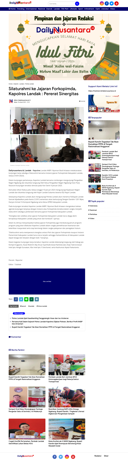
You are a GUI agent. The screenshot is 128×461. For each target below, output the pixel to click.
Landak (57, 9)
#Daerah (23, 306)
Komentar (82, 101)
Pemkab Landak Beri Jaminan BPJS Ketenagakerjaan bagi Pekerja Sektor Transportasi (64, 379)
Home (12, 9)
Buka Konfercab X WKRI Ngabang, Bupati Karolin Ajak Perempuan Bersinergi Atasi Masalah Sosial (65, 443)
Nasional (41, 9)
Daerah (49, 9)
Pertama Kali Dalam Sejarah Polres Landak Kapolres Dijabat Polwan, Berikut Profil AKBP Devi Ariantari (47, 323)
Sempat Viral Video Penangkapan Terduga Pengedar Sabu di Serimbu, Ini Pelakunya (26, 410)
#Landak (31, 306)
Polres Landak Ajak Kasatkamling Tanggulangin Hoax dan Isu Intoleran (40, 318)
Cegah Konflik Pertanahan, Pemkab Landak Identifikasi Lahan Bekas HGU (26, 442)
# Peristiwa (92, 214)
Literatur (105, 9)
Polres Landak (29, 84)
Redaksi (97, 456)
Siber (106, 456)
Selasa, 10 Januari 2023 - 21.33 (22, 102)
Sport (80, 9)
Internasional (31, 9)
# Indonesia (92, 206)
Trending (20, 9)
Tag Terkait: (14, 306)
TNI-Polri (64, 9)
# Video (91, 218)
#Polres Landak (42, 306)
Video (112, 9)
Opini (98, 9)
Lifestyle (73, 9)
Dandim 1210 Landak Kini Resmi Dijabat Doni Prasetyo (110, 177)
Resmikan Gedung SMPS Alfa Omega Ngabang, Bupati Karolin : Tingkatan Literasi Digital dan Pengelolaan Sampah (66, 411)
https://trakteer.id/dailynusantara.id (102, 91)
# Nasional (92, 210)
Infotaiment (89, 9)
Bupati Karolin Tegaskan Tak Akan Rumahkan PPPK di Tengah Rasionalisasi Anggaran (46, 327)
